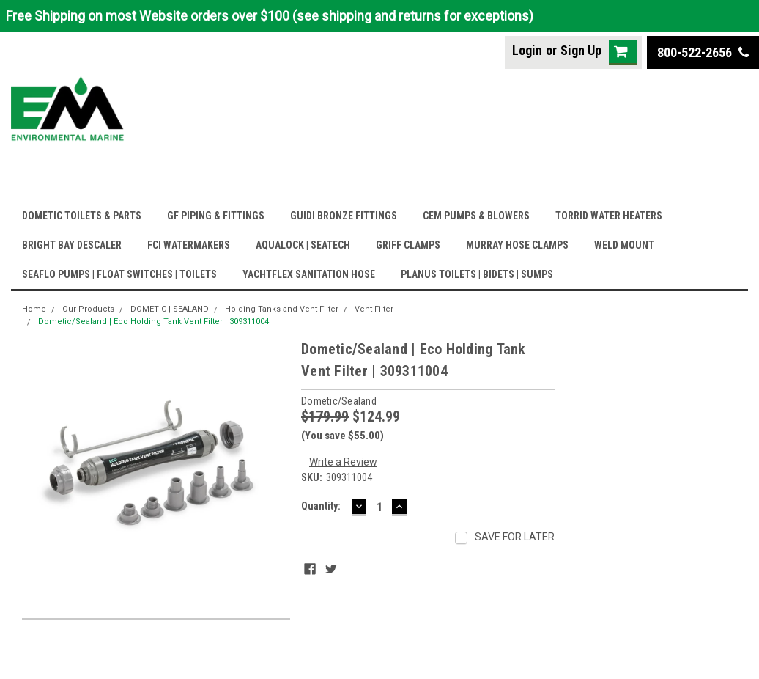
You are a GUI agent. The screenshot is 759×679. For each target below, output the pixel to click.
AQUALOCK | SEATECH (303, 245)
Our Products (88, 309)
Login (527, 50)
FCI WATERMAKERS (188, 245)
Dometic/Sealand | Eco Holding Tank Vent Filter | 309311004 (153, 321)
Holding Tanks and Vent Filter (281, 309)
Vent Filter (374, 309)
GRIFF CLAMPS (408, 245)
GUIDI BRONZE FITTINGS (343, 215)
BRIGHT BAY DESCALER (72, 245)
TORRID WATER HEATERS (608, 215)
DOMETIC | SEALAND (169, 309)
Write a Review (343, 462)
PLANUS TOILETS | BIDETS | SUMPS (477, 274)
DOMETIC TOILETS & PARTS (81, 215)
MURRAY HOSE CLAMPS (517, 245)
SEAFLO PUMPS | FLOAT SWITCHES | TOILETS (119, 274)
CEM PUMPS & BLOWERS (476, 215)
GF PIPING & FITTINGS (215, 215)
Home (34, 309)
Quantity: (321, 506)
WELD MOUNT (624, 245)
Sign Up (580, 50)
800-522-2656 (703, 52)
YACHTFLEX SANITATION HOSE (308, 274)
